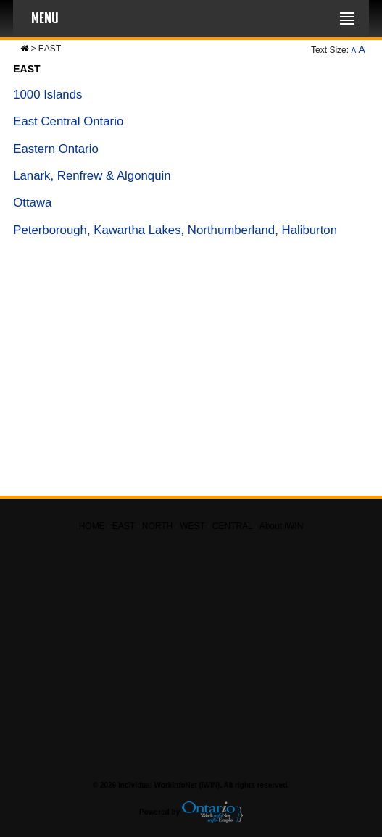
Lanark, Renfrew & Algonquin (91, 176)
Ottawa (32, 202)
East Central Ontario (68, 121)
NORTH (157, 526)
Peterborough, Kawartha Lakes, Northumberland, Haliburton (175, 230)
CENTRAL (232, 526)
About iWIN (281, 526)
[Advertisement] (191, 373)
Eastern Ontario (56, 149)
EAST (123, 526)
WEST (192, 526)
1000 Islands (47, 94)
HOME (92, 526)
